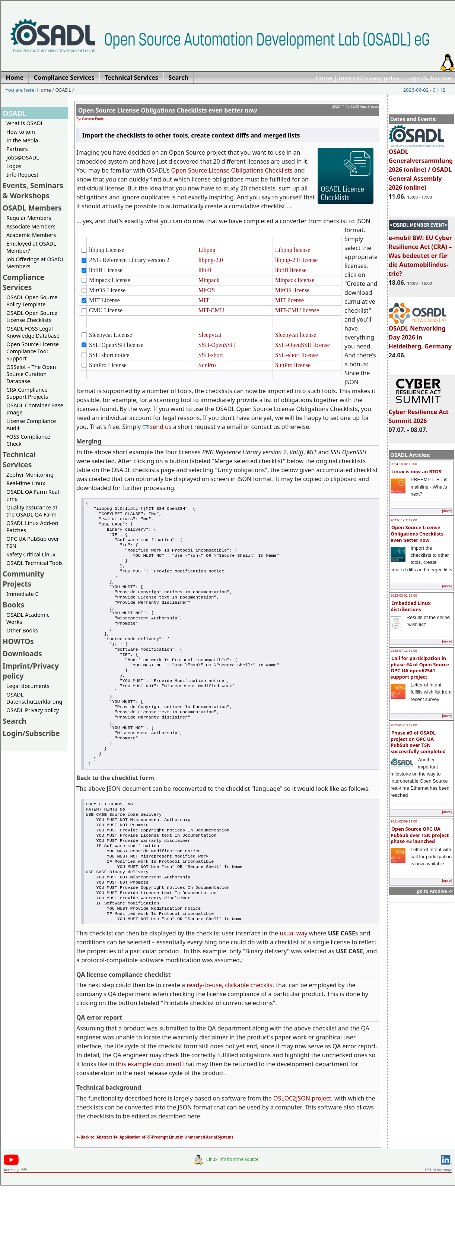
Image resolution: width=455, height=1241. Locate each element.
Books (13, 605)
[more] (447, 511)
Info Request (22, 174)
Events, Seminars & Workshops (33, 190)
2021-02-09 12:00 (404, 821)
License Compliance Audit (31, 424)
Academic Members (31, 235)
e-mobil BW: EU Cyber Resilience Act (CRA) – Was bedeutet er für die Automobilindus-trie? (420, 252)
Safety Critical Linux (30, 554)
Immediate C (22, 593)
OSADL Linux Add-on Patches (32, 527)
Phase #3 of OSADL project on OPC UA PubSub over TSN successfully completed (418, 742)
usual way (293, 988)
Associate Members (30, 226)
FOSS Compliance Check (28, 440)
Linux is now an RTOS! (417, 471)
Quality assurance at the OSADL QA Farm (31, 511)
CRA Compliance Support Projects (27, 393)
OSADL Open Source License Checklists (31, 316)
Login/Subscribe (428, 78)
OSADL (63, 89)
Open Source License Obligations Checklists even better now (417, 533)
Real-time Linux (25, 483)
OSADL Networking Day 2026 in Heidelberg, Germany (420, 334)
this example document (149, 1119)
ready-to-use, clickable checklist (230, 1040)
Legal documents (28, 685)
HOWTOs (18, 641)
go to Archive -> (435, 891)
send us (157, 427)
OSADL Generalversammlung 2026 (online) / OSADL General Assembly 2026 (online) (421, 166)
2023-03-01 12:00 (404, 595)
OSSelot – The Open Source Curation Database (31, 374)
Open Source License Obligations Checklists (232, 170)
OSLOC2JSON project (302, 1153)
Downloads (22, 653)
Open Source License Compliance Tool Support (32, 351)
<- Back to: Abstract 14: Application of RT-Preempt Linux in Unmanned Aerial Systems (154, 1192)
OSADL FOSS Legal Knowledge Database (33, 332)
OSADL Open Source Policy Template (31, 301)
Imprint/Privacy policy (369, 78)
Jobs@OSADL (22, 157)
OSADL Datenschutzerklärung (34, 698)
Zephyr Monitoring (30, 474)
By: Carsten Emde (90, 118)
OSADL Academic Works (27, 618)
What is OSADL (25, 123)
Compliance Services (23, 282)
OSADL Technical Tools (34, 562)
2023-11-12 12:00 (404, 520)
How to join (20, 131)
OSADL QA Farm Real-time (33, 495)
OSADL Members (32, 208)
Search (14, 721)
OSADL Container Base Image (34, 409)
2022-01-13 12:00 (404, 725)
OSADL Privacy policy (32, 710)
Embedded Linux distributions (411, 606)
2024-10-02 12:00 (404, 464)
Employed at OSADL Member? (31, 247)
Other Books (22, 630)
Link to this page (438, 1225)
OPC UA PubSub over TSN (32, 542)
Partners (17, 148)
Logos (14, 166)
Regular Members (28, 217)
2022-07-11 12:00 (404, 651)
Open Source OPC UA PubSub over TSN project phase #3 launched (420, 834)
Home (323, 78)
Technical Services (19, 459)
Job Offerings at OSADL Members (35, 263)
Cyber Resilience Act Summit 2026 (419, 413)
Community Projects (23, 579)
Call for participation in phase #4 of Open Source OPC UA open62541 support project (420, 667)
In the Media (22, 140)
